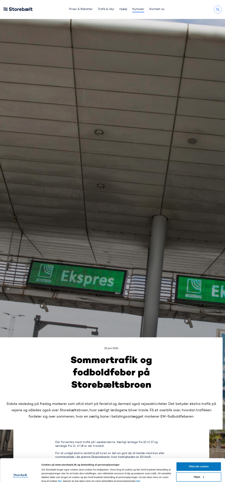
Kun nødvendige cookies (199, 465)
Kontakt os (156, 9)
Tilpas (198, 455)
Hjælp (123, 9)
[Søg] (218, 9)
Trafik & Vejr (106, 9)
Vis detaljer (47, 475)
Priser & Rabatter (81, 9)
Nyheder (138, 9)
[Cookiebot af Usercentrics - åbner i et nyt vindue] (20, 475)
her (60, 459)
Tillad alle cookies (199, 445)
